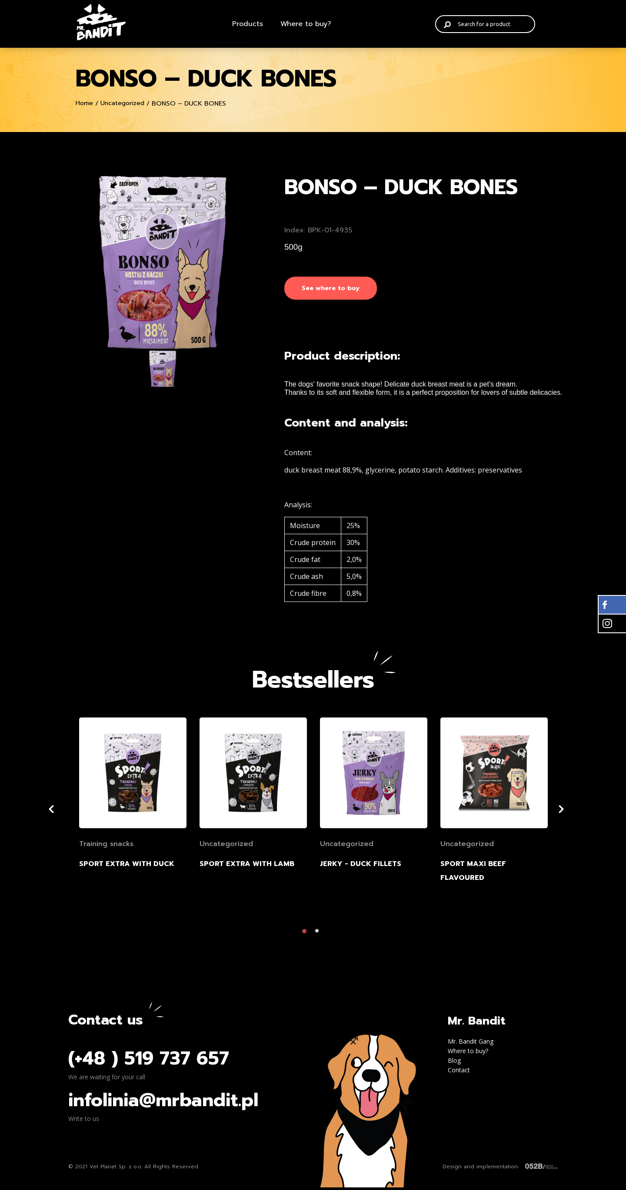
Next (575, 811)
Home (84, 103)
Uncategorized (122, 103)
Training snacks (106, 846)
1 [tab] (306, 936)
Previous (61, 811)
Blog (454, 1063)
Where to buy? (305, 24)
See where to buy (331, 288)
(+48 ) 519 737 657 (148, 1061)
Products (247, 24)
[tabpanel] (132, 821)
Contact (459, 1072)
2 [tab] (319, 936)
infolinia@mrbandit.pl (163, 1103)
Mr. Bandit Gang (470, 1044)
